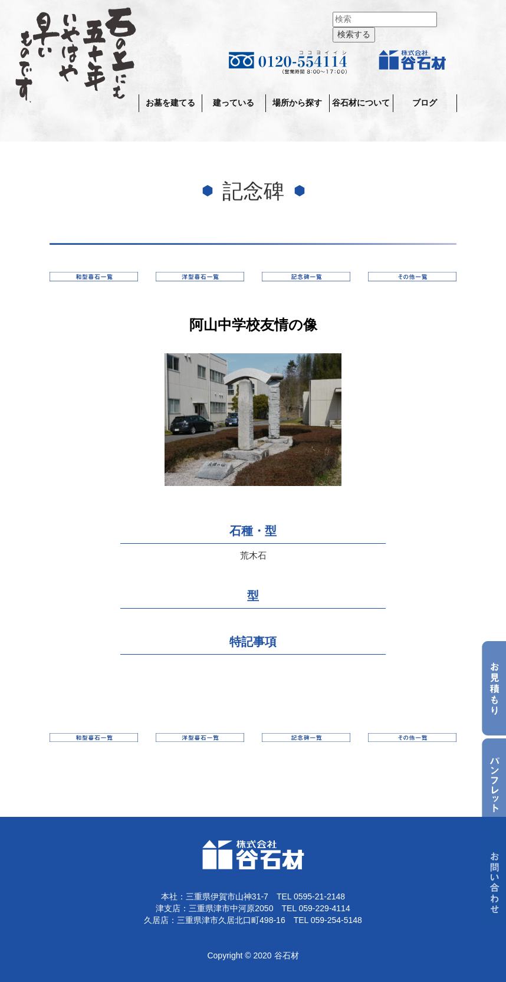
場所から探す (297, 102)
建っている (233, 102)
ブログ (424, 102)
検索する (353, 34)
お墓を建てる (170, 102)
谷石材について (361, 102)
